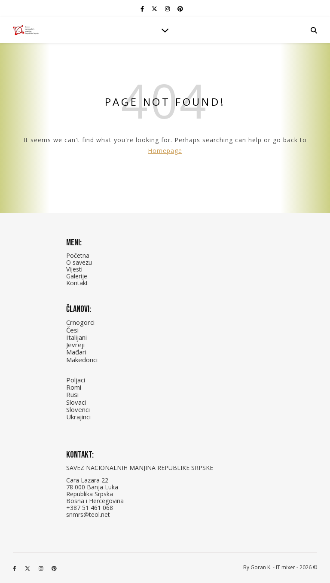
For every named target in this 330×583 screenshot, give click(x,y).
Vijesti (74, 269)
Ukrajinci (78, 416)
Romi (73, 387)
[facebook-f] (143, 8)
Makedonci (82, 359)
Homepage (165, 151)
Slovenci (78, 409)
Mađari (76, 352)
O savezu (79, 262)
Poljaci (75, 379)
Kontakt (77, 283)
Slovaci (76, 402)
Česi (72, 330)
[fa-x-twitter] (155, 8)
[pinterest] (180, 8)
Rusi (72, 394)
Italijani (76, 337)
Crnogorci (80, 322)
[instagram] (168, 8)
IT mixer (285, 567)
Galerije (76, 276)
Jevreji (75, 344)
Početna (77, 255)
